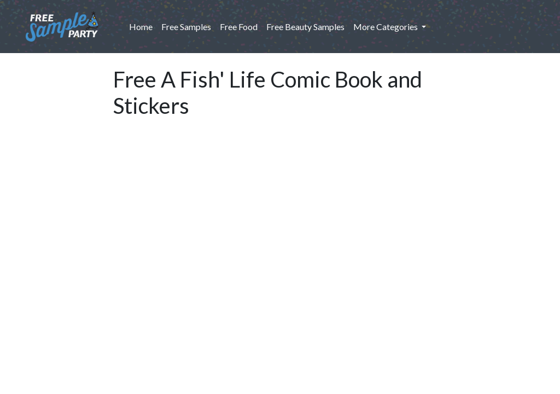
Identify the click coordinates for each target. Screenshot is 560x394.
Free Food (239, 26)
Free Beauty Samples (305, 26)
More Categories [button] (386, 26)
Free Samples (186, 26)
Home (143, 26)
